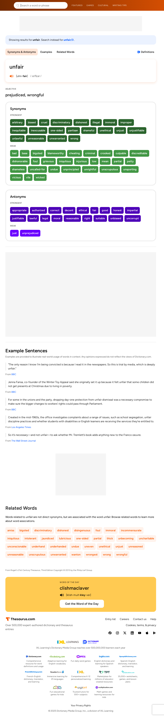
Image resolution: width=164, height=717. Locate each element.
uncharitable (146, 538)
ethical (83, 210)
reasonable (72, 218)
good (105, 210)
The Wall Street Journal (23, 440)
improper (126, 122)
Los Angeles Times (21, 427)
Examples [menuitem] (46, 52)
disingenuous (82, 530)
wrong (74, 138)
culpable (121, 153)
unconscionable (16, 546)
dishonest (81, 122)
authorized (38, 210)
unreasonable (36, 138)
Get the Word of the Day (82, 604)
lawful (33, 218)
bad (14, 153)
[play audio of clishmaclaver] (62, 595)
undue (54, 169)
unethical (105, 130)
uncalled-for (37, 169)
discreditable (139, 153)
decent (69, 210)
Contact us (139, 619)
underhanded (58, 546)
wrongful (121, 554)
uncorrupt (132, 218)
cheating (74, 153)
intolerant (30, 538)
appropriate (19, 210)
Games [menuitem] (90, 5)
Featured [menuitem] (77, 5)
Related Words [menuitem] (65, 52)
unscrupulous (110, 169)
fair (94, 210)
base (24, 153)
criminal (90, 153)
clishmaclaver (74, 588)
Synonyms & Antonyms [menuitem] (21, 52)
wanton (76, 554)
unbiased (115, 218)
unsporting (130, 169)
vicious (16, 177)
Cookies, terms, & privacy (141, 625)
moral (56, 218)
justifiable (18, 218)
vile (28, 177)
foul (35, 161)
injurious (81, 161)
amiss (10, 530)
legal (45, 218)
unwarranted (57, 138)
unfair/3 (69, 39)
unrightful (90, 169)
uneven (89, 546)
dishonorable (20, 161)
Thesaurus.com (7, 5)
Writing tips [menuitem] (120, 5)
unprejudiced (30, 233)
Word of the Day (69, 582)
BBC (13, 374)
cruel (44, 122)
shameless (18, 169)
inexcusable (38, 130)
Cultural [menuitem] (103, 5)
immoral (110, 122)
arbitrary (17, 122)
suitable (100, 218)
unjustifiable (136, 130)
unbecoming (126, 538)
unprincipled (71, 169)
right (87, 218)
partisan (73, 130)
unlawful (17, 138)
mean (105, 161)
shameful (88, 130)
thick (110, 538)
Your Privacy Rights (81, 705)
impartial (132, 210)
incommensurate (131, 530)
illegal (96, 122)
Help (153, 619)
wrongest (92, 554)
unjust (120, 130)
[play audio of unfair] (11, 76)
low (94, 161)
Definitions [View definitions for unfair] (147, 52)
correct (54, 210)
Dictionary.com (157, 5)
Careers (124, 619)
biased (32, 122)
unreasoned (136, 546)
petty (130, 161)
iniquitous (65, 161)
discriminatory (61, 122)
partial (118, 161)
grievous (48, 161)
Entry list (110, 619)
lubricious (65, 538)
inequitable (19, 130)
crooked (105, 153)
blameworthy (56, 153)
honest (117, 210)
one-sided (57, 130)
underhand (38, 546)
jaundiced (48, 538)
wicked (40, 177)
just (14, 233)
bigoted (37, 153)
